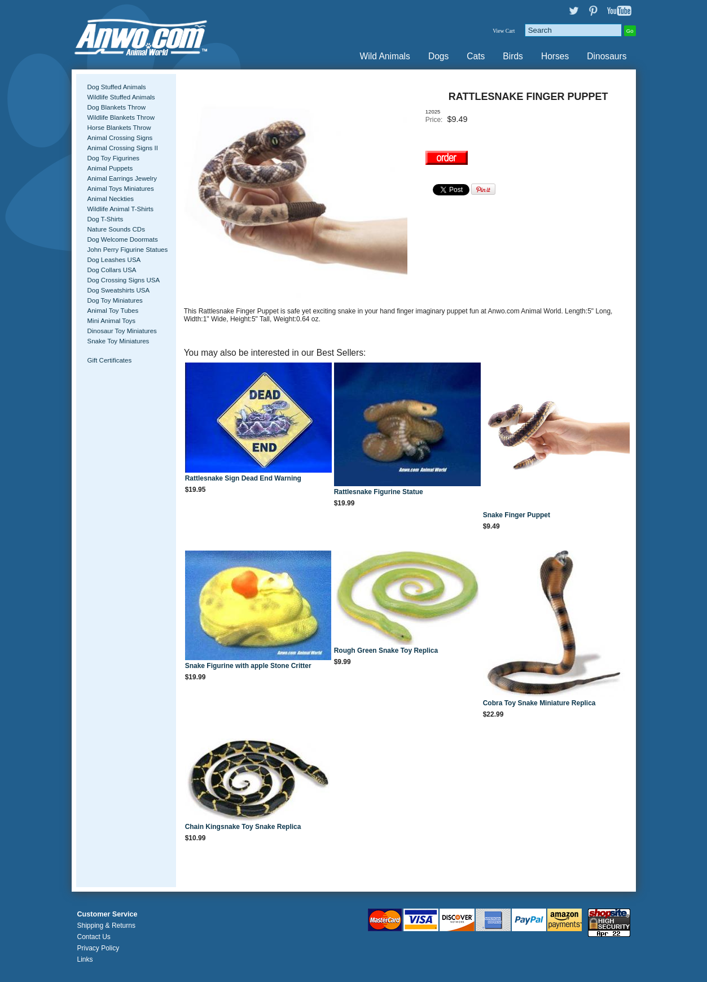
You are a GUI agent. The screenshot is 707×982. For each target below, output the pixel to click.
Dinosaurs (606, 56)
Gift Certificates (109, 360)
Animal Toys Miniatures (120, 188)
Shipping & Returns (106, 925)
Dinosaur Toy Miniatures (122, 331)
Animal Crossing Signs (120, 137)
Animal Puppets (110, 168)
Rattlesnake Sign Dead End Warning (243, 478)
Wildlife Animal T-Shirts (120, 209)
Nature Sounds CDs (116, 229)
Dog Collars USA (112, 270)
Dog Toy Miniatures (115, 300)
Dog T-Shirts (105, 219)
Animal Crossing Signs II (122, 148)
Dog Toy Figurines (113, 158)
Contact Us (94, 937)
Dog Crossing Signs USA (123, 280)
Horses (555, 56)
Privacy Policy (98, 948)
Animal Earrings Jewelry (122, 178)
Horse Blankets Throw (119, 127)
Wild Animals (385, 56)
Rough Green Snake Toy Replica (386, 650)
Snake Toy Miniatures (118, 341)
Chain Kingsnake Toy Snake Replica (243, 827)
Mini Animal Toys (111, 320)
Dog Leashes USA (114, 259)
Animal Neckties (110, 198)
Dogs (438, 56)
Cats (476, 56)
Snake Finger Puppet (516, 515)
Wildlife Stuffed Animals (121, 97)
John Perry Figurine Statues (127, 249)
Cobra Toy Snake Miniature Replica (539, 703)
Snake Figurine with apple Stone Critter (248, 666)
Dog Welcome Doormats (122, 239)
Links (85, 959)
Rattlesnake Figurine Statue (378, 492)
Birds (513, 56)
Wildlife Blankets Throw (121, 117)
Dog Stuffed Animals (116, 87)
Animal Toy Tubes (113, 310)
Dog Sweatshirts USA (118, 290)
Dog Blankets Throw (116, 107)
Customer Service (107, 914)
